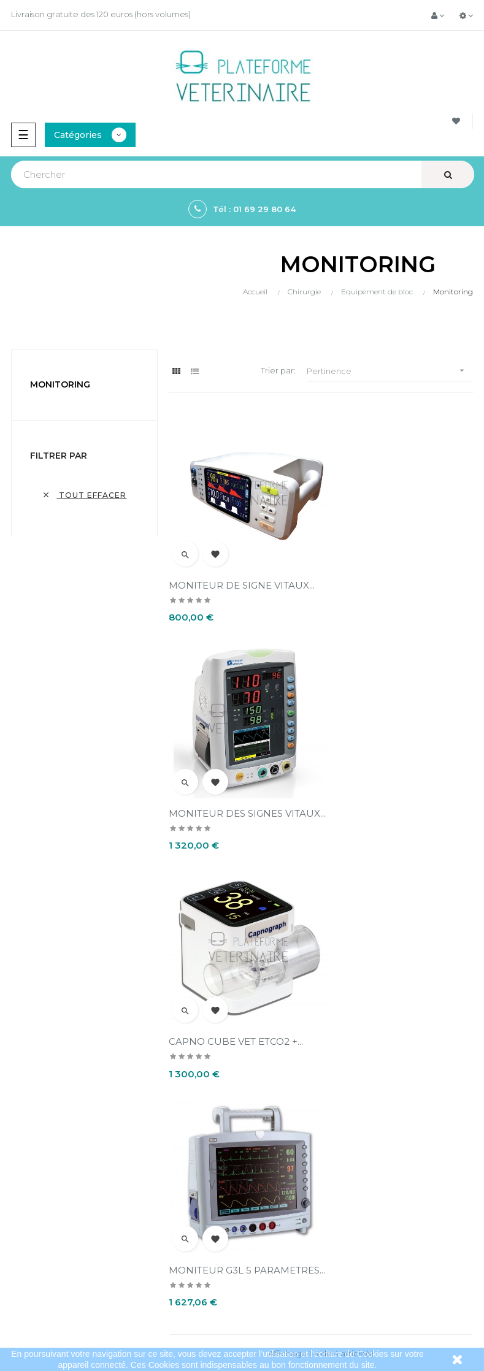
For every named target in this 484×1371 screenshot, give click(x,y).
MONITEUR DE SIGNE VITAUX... (242, 573)
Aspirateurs (27, 1239)
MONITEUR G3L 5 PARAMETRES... (367, 807)
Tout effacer (84, 495)
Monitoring (60, 384)
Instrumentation (37, 1218)
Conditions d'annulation (294, 1104)
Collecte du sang (39, 1260)
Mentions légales (281, 1083)
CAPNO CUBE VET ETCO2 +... (236, 801)
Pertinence (390, 370)
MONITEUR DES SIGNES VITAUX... (383, 579)
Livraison (265, 1062)
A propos (265, 1124)
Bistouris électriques (45, 1197)
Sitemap (23, 1281)
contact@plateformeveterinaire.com (80, 1094)
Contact (264, 1145)
